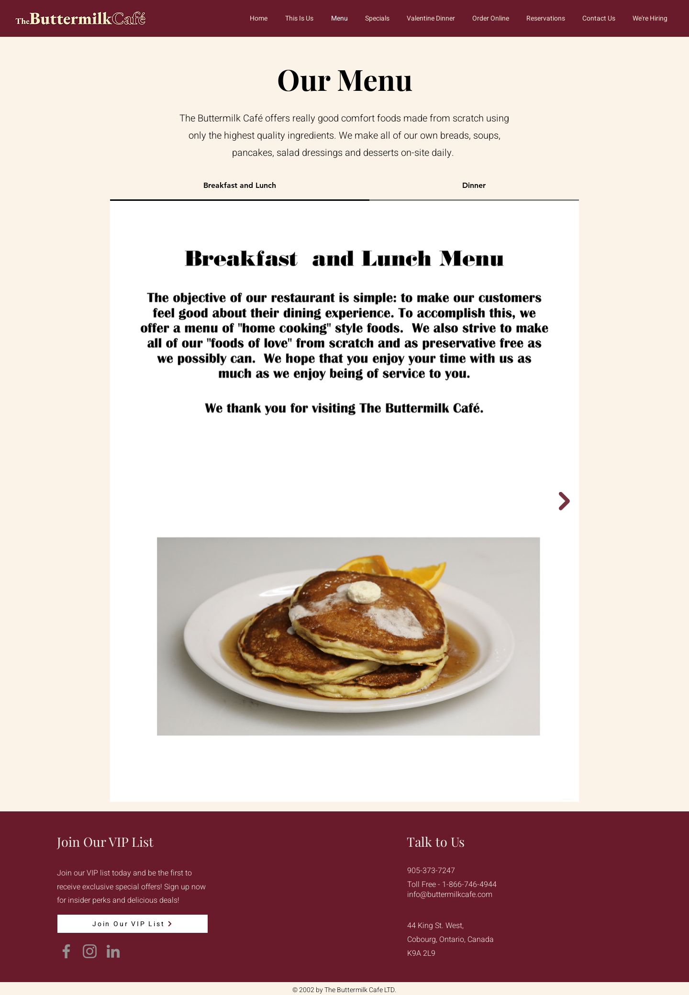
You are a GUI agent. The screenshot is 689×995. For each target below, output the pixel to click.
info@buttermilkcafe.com (449, 894)
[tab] (239, 186)
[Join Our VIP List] (132, 923)
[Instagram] (89, 951)
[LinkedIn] (113, 951)
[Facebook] (66, 951)
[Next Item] (564, 501)
